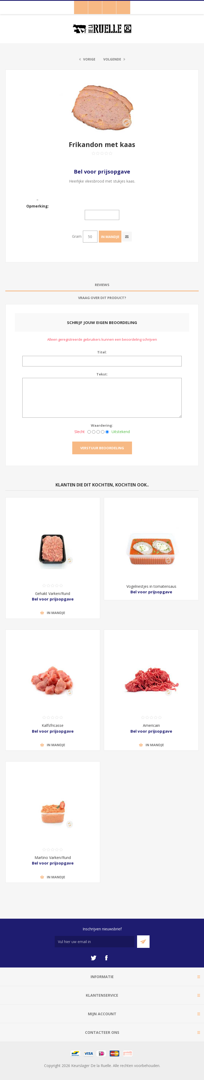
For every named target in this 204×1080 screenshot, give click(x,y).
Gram (77, 236)
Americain (151, 725)
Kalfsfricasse (52, 725)
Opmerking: (37, 206)
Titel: (102, 352)
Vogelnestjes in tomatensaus (151, 586)
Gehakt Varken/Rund (52, 593)
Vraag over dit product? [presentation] (102, 297)
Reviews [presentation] (102, 284)
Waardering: (102, 425)
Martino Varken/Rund (53, 857)
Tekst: (102, 374)
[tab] (102, 284)
